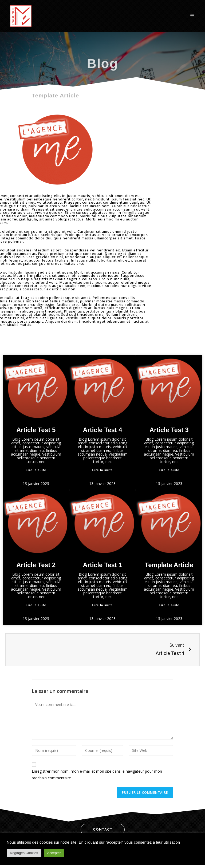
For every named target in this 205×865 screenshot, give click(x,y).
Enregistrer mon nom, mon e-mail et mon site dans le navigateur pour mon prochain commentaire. (97, 774)
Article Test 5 (36, 429)
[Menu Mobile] (192, 15)
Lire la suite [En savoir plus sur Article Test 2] (36, 605)
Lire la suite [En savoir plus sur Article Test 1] (102, 605)
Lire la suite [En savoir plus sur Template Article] (169, 605)
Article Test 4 (102, 429)
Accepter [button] (54, 853)
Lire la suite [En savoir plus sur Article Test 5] (36, 470)
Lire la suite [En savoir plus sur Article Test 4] (102, 470)
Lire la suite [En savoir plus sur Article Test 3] (169, 470)
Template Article (169, 565)
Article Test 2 (36, 565)
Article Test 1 (102, 565)
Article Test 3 (169, 429)
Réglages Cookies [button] (24, 853)
